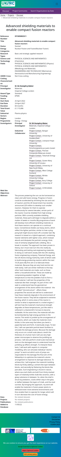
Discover (6, 11)
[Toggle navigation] (57, 4)
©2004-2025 (55, 424)
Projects (11, 15)
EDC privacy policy (30, 454)
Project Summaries (20, 11)
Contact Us (56, 417)
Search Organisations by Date (42, 11)
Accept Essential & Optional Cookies (30, 447)
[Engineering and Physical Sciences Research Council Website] (45, 430)
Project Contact (35, 131)
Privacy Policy (55, 422)
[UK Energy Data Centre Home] (8, 4)
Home (3, 15)
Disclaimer (56, 419)
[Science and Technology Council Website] (16, 430)
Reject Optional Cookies (30, 450)
